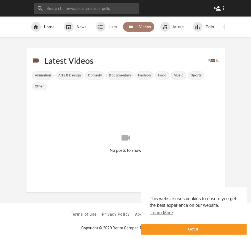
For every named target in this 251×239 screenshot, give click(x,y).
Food (162, 75)
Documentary (120, 75)
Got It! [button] (193, 229)
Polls (203, 27)
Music (171, 27)
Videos (138, 27)
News (75, 27)
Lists (106, 27)
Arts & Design (69, 75)
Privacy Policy (116, 214)
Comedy (95, 75)
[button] (220, 8)
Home (43, 27)
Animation (43, 75)
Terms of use (84, 214)
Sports (196, 75)
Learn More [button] (161, 212)
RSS (213, 61)
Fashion (144, 75)
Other (39, 86)
